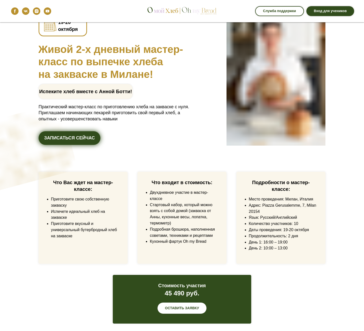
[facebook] (15, 11)
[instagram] (36, 11)
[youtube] (47, 11)
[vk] (25, 11)
